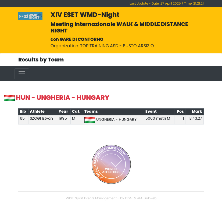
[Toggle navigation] (21, 73)
